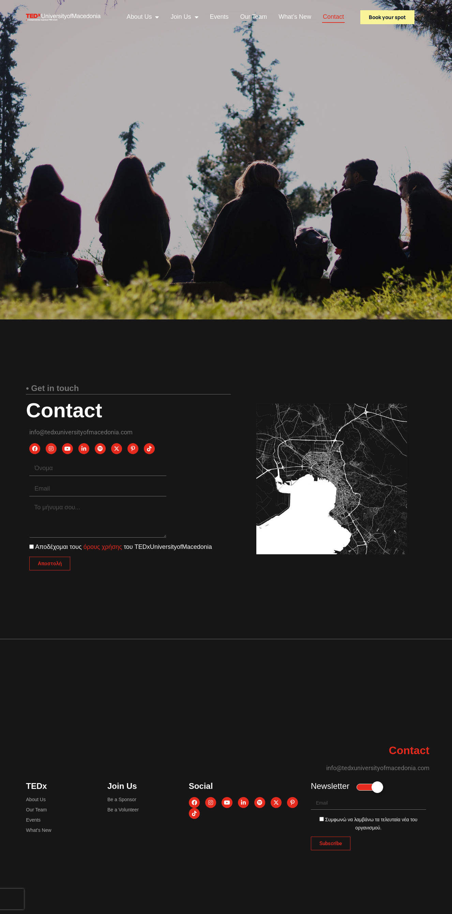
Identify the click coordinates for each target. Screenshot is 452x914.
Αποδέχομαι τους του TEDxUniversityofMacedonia (123, 546)
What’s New (294, 16)
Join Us (184, 17)
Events (219, 16)
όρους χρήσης (104, 546)
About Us (142, 17)
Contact (333, 16)
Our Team (253, 16)
